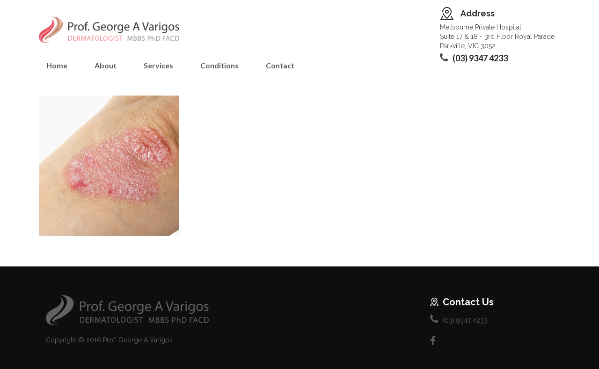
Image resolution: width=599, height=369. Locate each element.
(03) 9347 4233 (480, 58)
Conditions (219, 65)
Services (158, 65)
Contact (280, 65)
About (106, 65)
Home (56, 65)
